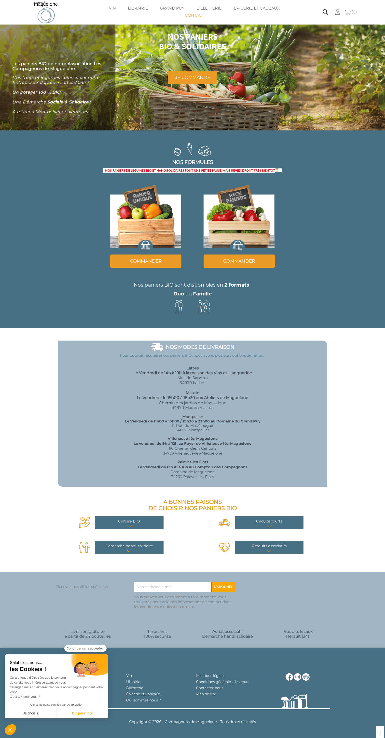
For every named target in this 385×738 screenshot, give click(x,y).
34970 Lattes (192, 383)
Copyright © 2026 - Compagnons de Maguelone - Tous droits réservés (192, 721)
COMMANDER (146, 261)
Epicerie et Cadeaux (257, 8)
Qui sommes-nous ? (143, 700)
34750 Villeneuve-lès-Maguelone (192, 453)
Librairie (138, 8)
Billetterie (209, 8)
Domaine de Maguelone (192, 472)
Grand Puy (172, 8)
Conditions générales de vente (222, 682)
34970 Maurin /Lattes (192, 407)
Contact (194, 15)
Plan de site (206, 694)
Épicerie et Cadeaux (143, 694)
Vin (112, 8)
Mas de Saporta (193, 378)
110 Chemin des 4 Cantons (192, 448)
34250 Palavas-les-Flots (192, 476)
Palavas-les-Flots (192, 462)
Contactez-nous (209, 688)
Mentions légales (210, 676)
